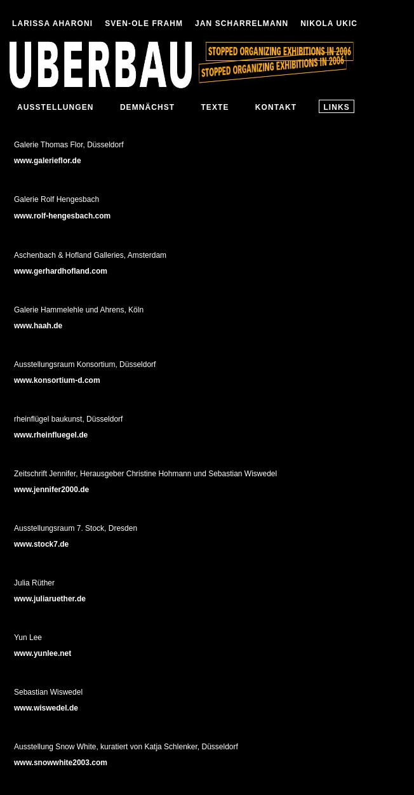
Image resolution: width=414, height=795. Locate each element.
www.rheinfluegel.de (51, 435)
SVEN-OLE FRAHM (144, 23)
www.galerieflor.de (47, 160)
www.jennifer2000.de (51, 489)
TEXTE (215, 107)
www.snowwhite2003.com (60, 762)
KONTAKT (276, 107)
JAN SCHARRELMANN (241, 23)
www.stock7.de (41, 544)
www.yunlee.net (42, 653)
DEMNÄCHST (147, 107)
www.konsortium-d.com (57, 380)
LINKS (336, 107)
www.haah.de (38, 325)
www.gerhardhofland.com (60, 271)
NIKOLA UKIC (328, 23)
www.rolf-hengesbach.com (62, 215)
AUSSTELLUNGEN (55, 107)
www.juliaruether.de (50, 598)
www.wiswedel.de (46, 708)
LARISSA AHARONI (52, 23)
